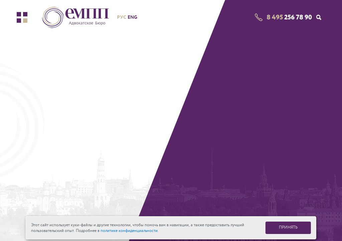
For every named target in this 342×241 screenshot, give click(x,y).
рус (121, 17)
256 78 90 (289, 17)
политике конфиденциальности (129, 231)
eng (132, 17)
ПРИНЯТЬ (288, 227)
